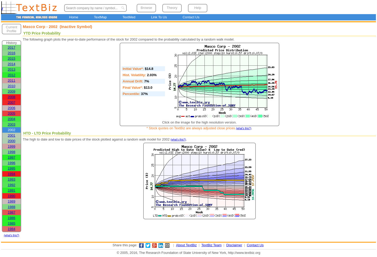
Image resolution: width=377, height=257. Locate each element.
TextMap (100, 17)
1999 (11, 146)
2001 (11, 135)
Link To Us (159, 17)
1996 (11, 163)
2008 (11, 97)
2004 (11, 119)
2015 (11, 58)
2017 (11, 47)
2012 (11, 75)
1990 (11, 196)
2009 (11, 91)
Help (197, 8)
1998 (11, 152)
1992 (11, 185)
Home (73, 17)
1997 (11, 157)
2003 (11, 124)
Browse (146, 8)
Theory (172, 8)
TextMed (129, 17)
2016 (11, 53)
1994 (11, 174)
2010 (11, 86)
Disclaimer (234, 245)
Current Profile (11, 29)
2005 (11, 113)
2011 (11, 80)
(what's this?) (11, 235)
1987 (11, 212)
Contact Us (190, 17)
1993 (11, 179)
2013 (11, 69)
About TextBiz (186, 245)
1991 (11, 190)
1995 (11, 168)
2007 (11, 102)
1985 (11, 223)
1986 (11, 218)
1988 (11, 207)
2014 (11, 64)
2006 (11, 108)
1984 (11, 229)
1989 (11, 201)
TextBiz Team (211, 245)
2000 (11, 141)
